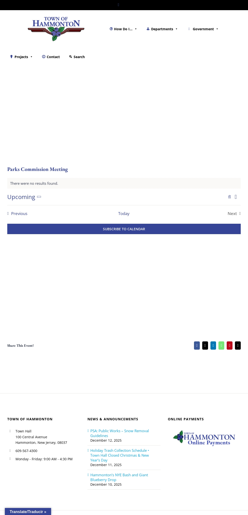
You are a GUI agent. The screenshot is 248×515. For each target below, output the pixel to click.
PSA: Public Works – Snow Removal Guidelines (119, 433)
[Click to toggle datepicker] (25, 196)
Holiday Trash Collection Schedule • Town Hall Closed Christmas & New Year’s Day (119, 455)
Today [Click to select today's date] (124, 213)
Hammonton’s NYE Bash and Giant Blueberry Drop (119, 477)
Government (206, 29)
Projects (24, 57)
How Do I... (125, 29)
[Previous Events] (16, 213)
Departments (164, 29)
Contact (53, 56)
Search (79, 56)
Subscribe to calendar (124, 229)
